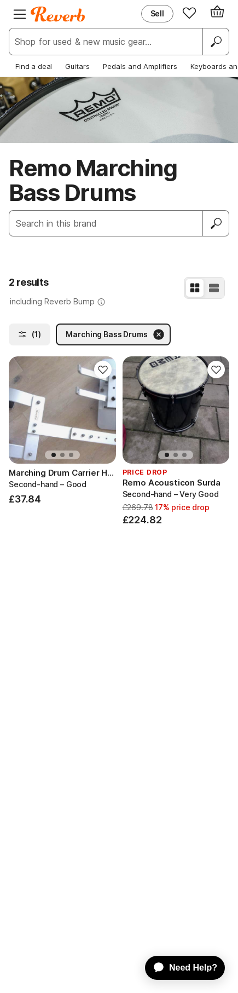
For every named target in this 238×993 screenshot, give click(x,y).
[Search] (215, 41)
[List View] (214, 288)
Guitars (77, 66)
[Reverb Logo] (58, 14)
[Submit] (216, 223)
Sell (157, 13)
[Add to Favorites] (103, 369)
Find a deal (33, 66)
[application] (179, 968)
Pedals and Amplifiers (140, 66)
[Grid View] (195, 288)
